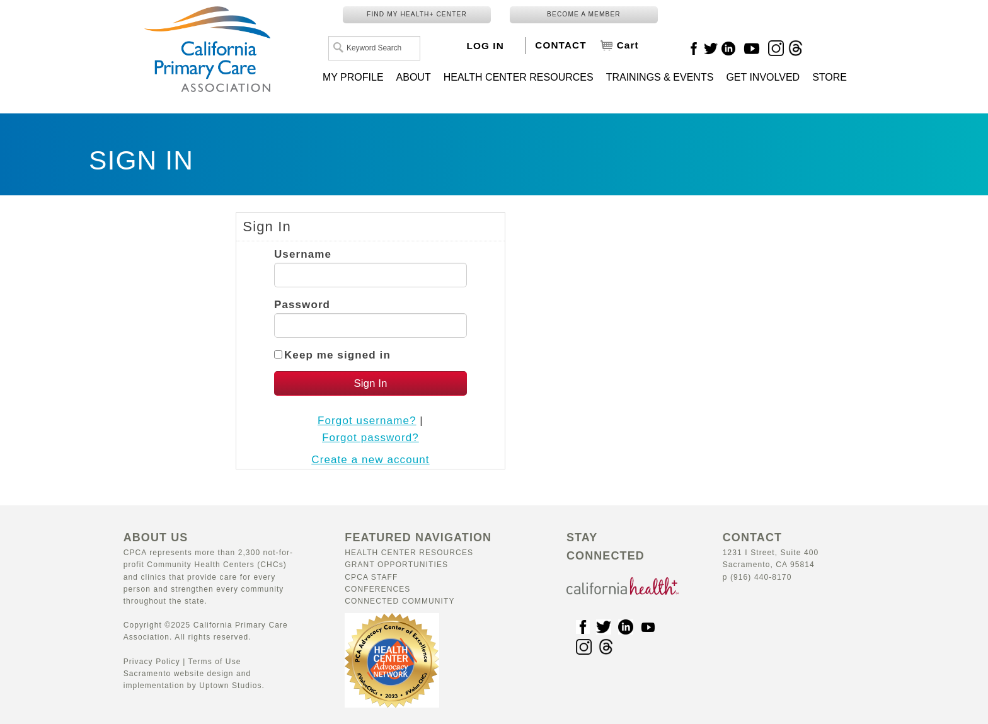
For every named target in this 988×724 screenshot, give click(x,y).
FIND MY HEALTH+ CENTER (417, 14)
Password (302, 305)
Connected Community (399, 601)
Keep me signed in (337, 355)
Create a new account (370, 460)
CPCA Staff (371, 577)
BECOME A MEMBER (584, 14)
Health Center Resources (409, 552)
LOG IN (485, 45)
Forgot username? (367, 421)
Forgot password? (370, 438)
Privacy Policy (151, 661)
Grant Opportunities (396, 564)
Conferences (377, 589)
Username (302, 254)
